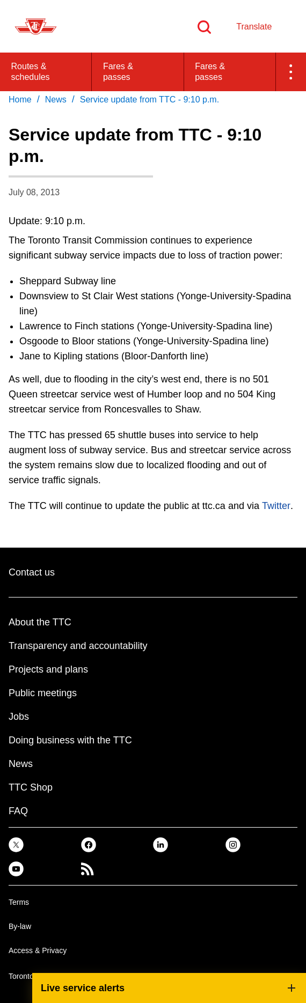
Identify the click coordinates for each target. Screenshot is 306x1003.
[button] (291, 72)
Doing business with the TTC (70, 740)
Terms (19, 902)
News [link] (56, 99)
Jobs (19, 716)
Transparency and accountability (78, 645)
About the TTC (40, 622)
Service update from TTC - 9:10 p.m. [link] (149, 99)
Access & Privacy (38, 950)
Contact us (32, 572)
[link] (16, 844)
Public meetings (43, 693)
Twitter (276, 505)
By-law (20, 926)
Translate (254, 26)
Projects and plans (48, 669)
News (21, 763)
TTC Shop (31, 787)
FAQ (18, 811)
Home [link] (20, 99)
